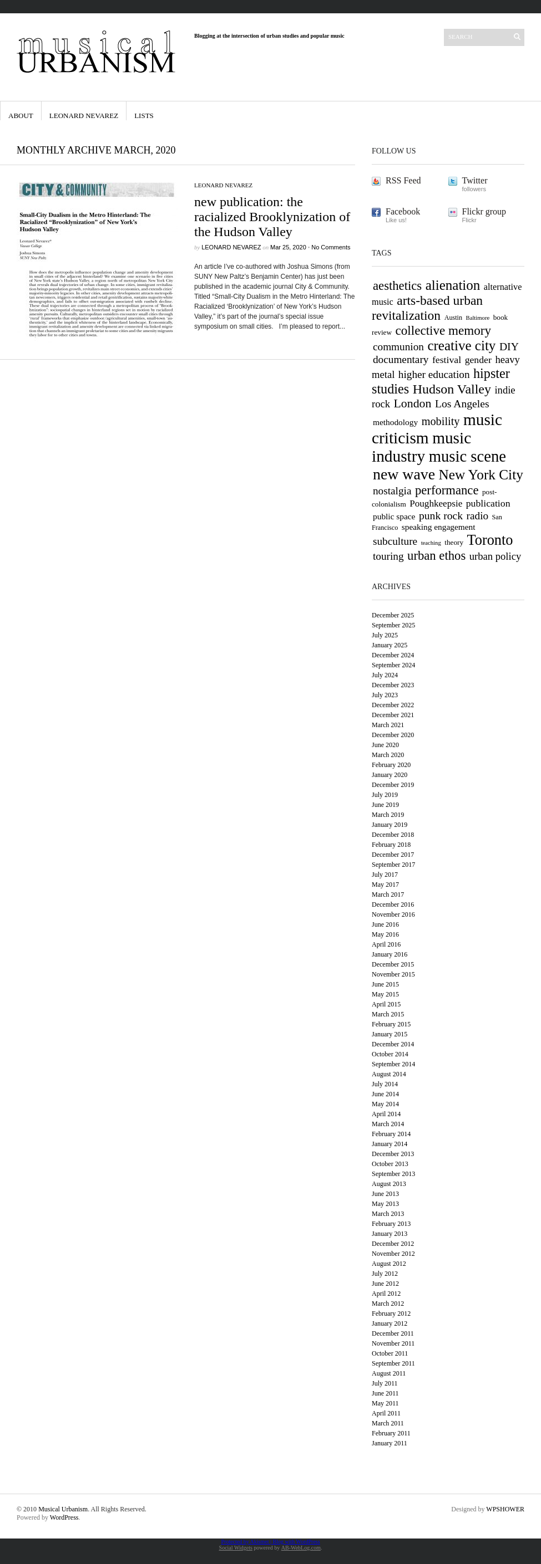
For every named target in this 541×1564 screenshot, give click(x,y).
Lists (144, 115)
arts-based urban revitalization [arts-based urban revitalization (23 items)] (427, 308)
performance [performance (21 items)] (447, 490)
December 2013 (393, 1154)
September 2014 (393, 1064)
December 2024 (393, 655)
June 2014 (385, 1094)
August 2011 (389, 1373)
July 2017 (385, 874)
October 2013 (390, 1164)
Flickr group (484, 211)
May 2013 (385, 1204)
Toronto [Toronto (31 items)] (490, 540)
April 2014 (386, 1114)
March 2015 (388, 1014)
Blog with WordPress (296, 1542)
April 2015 (386, 1004)
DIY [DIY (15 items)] (509, 346)
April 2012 (386, 1293)
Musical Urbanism (63, 1509)
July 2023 (385, 695)
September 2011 (393, 1363)
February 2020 (391, 765)
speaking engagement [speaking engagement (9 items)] (439, 526)
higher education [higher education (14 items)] (434, 374)
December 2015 (393, 964)
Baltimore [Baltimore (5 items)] (478, 318)
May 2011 (385, 1403)
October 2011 (390, 1353)
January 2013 (389, 1234)
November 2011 (393, 1343)
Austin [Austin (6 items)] (453, 317)
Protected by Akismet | (246, 1542)
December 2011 (393, 1333)
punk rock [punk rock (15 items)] (441, 515)
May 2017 (385, 884)
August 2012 (389, 1263)
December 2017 (393, 854)
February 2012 (391, 1313)
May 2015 (385, 994)
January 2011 (389, 1443)
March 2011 (388, 1423)
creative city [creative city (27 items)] (461, 345)
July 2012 (385, 1273)
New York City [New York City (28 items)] (481, 474)
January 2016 (389, 954)
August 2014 (389, 1074)
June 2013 (385, 1194)
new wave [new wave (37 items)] (404, 474)
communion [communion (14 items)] (398, 346)
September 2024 (393, 665)
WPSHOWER (505, 1509)
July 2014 (385, 1084)
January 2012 (389, 1323)
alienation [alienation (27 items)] (453, 285)
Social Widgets (235, 1548)
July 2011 (385, 1383)
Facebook (403, 211)
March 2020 (388, 755)
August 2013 (389, 1184)
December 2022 (393, 705)
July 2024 (385, 675)
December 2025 (393, 615)
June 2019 (385, 805)
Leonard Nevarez (83, 115)
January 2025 (389, 645)
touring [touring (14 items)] (388, 556)
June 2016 (385, 924)
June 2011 (385, 1393)
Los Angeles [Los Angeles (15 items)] (462, 403)
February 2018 (391, 845)
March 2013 (388, 1214)
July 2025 (385, 635)
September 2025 (393, 625)
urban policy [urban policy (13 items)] (495, 556)
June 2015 (385, 984)
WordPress (64, 1517)
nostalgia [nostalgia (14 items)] (392, 491)
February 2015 (391, 1024)
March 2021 (388, 725)
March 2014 (388, 1124)
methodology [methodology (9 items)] (395, 422)
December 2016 (393, 904)
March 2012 (388, 1303)
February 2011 (391, 1433)
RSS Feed (403, 180)
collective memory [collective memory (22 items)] (444, 330)
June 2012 (385, 1283)
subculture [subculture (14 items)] (395, 541)
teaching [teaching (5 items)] (431, 543)
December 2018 (393, 835)
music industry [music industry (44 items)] (421, 447)
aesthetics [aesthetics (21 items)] (397, 286)
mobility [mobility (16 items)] (441, 421)
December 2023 (393, 685)
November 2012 (393, 1254)
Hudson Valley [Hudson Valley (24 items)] (452, 389)
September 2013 (393, 1174)
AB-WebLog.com (301, 1548)
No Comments (330, 247)
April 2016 (386, 944)
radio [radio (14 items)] (478, 516)
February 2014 (391, 1134)
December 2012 (393, 1244)
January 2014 (389, 1144)
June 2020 (385, 745)
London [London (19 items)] (413, 403)
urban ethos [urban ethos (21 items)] (436, 556)
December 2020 (393, 735)
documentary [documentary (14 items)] (400, 359)
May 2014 (385, 1104)
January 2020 (389, 775)
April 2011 (386, 1413)
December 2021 (393, 715)
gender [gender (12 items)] (478, 359)
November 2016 (393, 914)
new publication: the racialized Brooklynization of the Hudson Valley (272, 217)
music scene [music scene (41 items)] (467, 456)
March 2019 (388, 815)
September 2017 (393, 864)
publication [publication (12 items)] (488, 503)
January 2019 (389, 825)
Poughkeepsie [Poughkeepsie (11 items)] (435, 503)
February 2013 (391, 1224)
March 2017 (388, 894)
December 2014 (393, 1044)
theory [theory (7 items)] (453, 542)
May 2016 (385, 934)
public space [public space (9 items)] (394, 516)
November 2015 (393, 974)
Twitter (475, 180)
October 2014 (390, 1054)
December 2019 (393, 785)
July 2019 (385, 795)
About (20, 115)
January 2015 (389, 1034)
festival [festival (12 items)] (446, 359)
